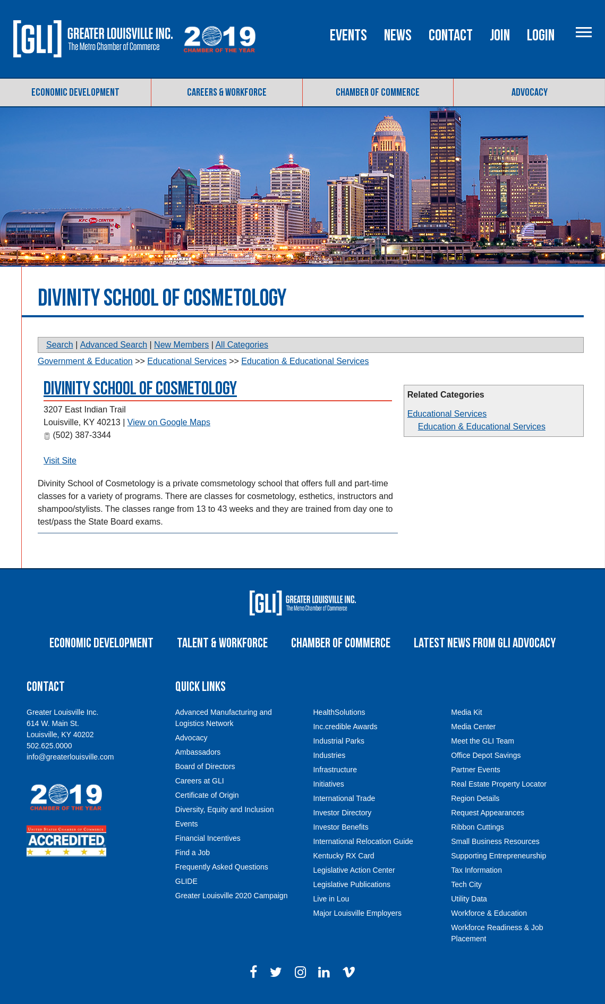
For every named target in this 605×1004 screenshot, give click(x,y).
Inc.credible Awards (345, 726)
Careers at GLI (199, 781)
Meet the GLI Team (482, 741)
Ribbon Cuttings (477, 827)
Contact (448, 35)
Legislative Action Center (354, 870)
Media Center (473, 726)
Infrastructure (334, 769)
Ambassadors (198, 752)
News (395, 35)
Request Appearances (487, 812)
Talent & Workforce (222, 643)
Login (538, 35)
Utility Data (469, 899)
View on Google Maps (168, 422)
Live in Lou (331, 899)
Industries (329, 755)
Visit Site (60, 460)
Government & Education (85, 361)
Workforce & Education (489, 913)
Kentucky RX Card (343, 855)
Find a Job (192, 852)
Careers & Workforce (227, 92)
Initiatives (328, 784)
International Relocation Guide (363, 841)
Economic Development (75, 92)
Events (345, 35)
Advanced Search (113, 344)
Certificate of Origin (207, 795)
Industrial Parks (338, 741)
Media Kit (466, 712)
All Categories (241, 344)
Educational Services (447, 413)
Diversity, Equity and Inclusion (224, 809)
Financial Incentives (208, 838)
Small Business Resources (495, 841)
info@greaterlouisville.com (70, 757)
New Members (181, 344)
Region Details (475, 798)
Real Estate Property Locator (499, 784)
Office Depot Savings (486, 755)
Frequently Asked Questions (221, 867)
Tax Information (476, 870)
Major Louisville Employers (357, 913)
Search (59, 344)
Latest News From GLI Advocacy (485, 643)
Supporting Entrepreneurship (498, 855)
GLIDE (186, 881)
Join (497, 35)
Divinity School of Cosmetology (140, 388)
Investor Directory (342, 812)
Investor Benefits (340, 827)
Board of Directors (205, 766)
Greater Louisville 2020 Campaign (231, 895)
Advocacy (530, 92)
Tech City (466, 884)
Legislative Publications (351, 884)
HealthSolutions (339, 712)
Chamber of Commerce (378, 92)
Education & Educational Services (482, 426)
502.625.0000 (49, 745)
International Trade (344, 798)
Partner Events (475, 769)
